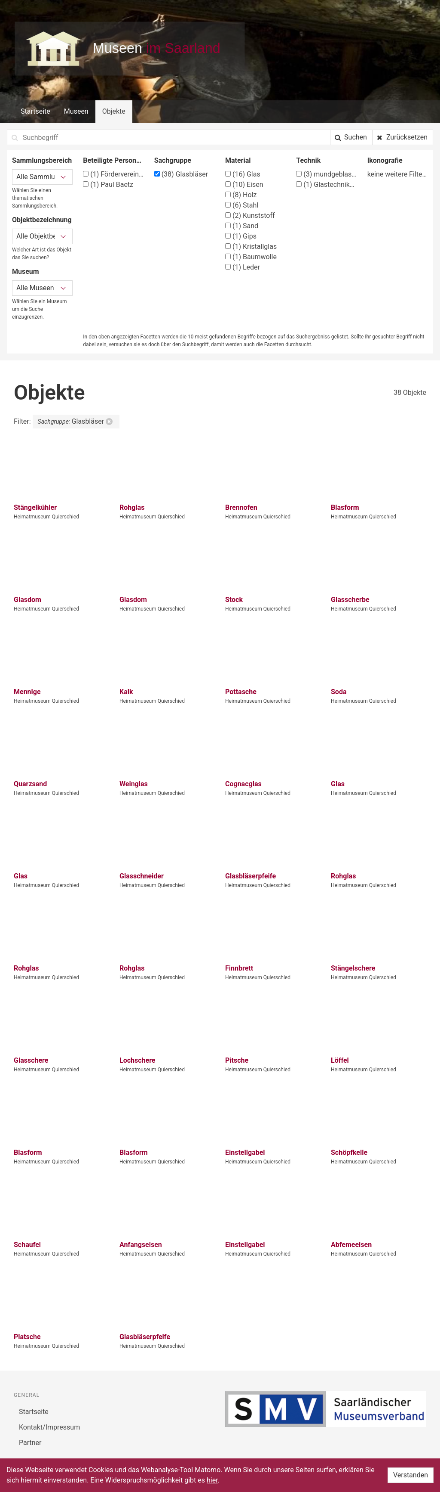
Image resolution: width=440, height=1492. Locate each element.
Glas (242, 174)
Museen (76, 111)
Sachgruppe (172, 160)
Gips (241, 236)
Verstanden (410, 1475)
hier (212, 1480)
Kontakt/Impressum (49, 1427)
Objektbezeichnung (42, 220)
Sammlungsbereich (42, 160)
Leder (242, 267)
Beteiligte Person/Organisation (113, 160)
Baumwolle (251, 257)
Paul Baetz (108, 184)
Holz (241, 195)
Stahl (241, 205)
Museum (25, 271)
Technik (308, 160)
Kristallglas (251, 246)
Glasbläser (181, 174)
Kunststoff (250, 215)
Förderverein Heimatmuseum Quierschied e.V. (113, 174)
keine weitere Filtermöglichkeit (397, 174)
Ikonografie (385, 160)
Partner (30, 1443)
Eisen (244, 184)
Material (238, 160)
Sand (241, 226)
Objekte (113, 111)
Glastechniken (326, 184)
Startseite (35, 111)
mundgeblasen (326, 174)
